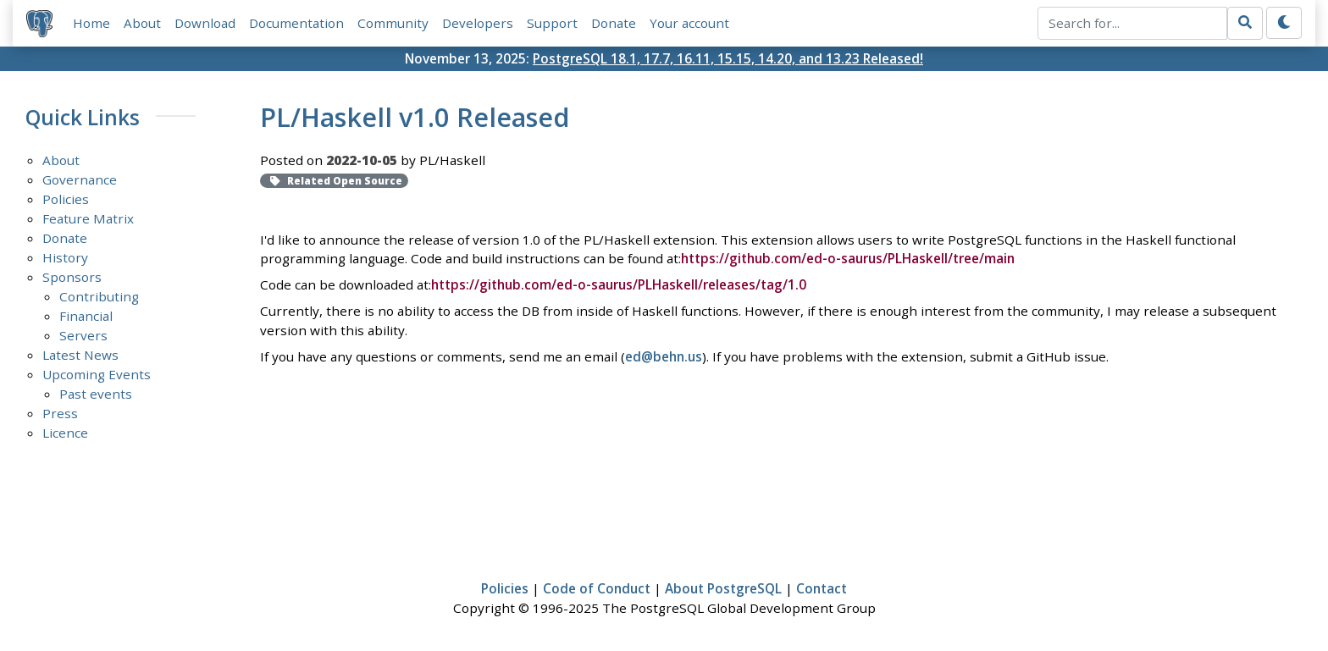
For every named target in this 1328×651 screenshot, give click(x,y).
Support (552, 22)
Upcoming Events (96, 374)
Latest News (80, 354)
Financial (86, 315)
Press (60, 413)
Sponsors (72, 276)
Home (91, 22)
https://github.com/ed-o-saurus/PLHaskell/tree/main (848, 258)
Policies (65, 198)
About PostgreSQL (723, 588)
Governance (79, 179)
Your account (689, 22)
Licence (65, 432)
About (142, 22)
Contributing (99, 296)
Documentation (296, 22)
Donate (613, 22)
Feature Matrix (88, 218)
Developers (477, 22)
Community (393, 22)
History (65, 257)
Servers (83, 335)
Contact (821, 588)
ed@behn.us (663, 356)
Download (204, 22)
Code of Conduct (596, 588)
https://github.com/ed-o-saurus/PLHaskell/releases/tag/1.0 (618, 284)
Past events (95, 393)
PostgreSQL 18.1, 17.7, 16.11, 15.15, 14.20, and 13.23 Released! (728, 58)
